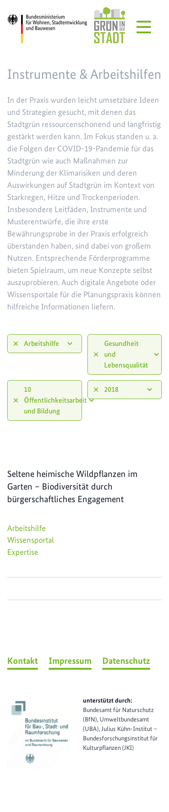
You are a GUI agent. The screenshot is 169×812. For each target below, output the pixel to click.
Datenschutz (126, 660)
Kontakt (22, 660)
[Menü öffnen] (144, 27)
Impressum (70, 660)
